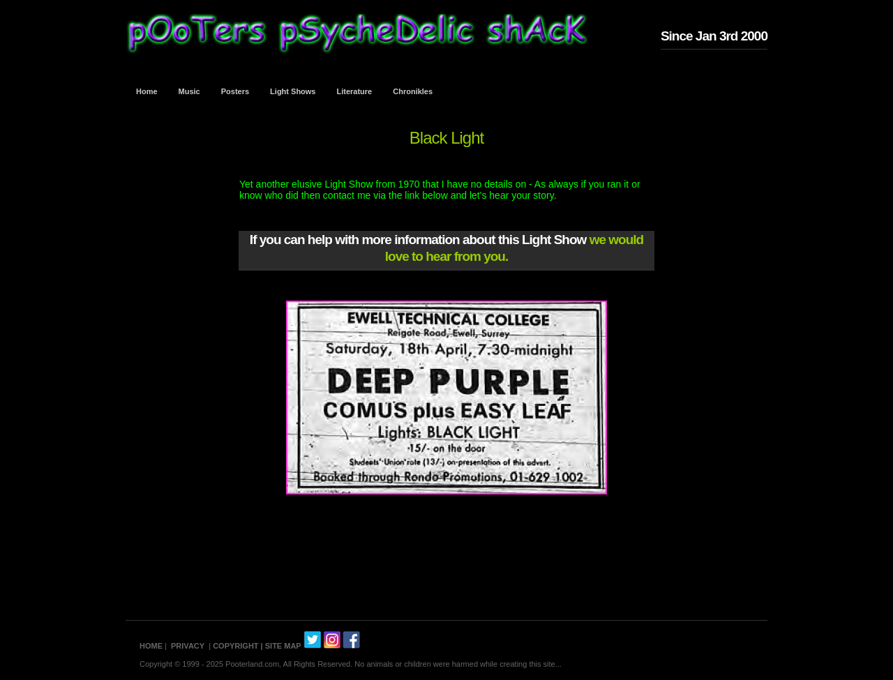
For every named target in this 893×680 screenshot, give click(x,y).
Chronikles (413, 91)
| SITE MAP (281, 646)
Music (189, 91)
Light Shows (292, 91)
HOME (151, 646)
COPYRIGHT (235, 646)
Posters (235, 91)
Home (147, 91)
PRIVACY (187, 646)
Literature (355, 91)
